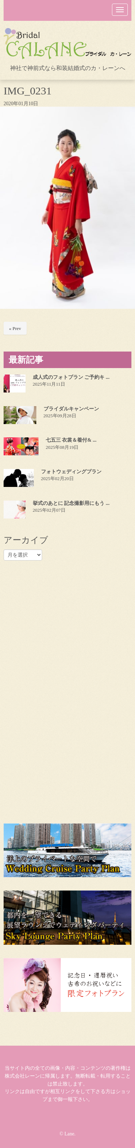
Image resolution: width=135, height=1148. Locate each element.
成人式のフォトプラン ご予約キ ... (71, 377)
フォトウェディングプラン (71, 471)
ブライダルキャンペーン (71, 409)
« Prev (15, 328)
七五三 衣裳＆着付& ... (71, 440)
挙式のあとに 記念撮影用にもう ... (71, 503)
